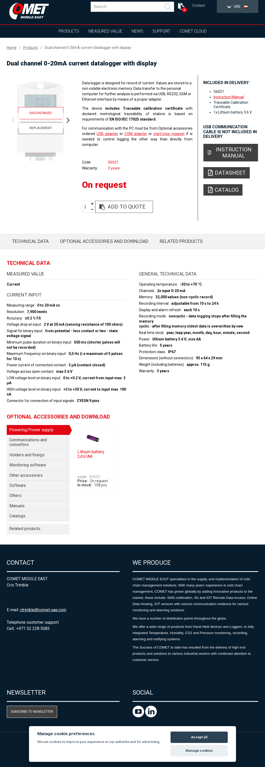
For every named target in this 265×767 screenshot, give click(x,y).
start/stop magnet (169, 134)
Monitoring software (27, 465)
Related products (181, 241)
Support (161, 31)
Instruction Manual (229, 97)
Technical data (30, 241)
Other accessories (26, 475)
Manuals (17, 505)
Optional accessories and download (104, 241)
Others (15, 495)
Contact (198, 5)
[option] (41, 120)
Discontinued (41, 113)
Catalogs (17, 515)
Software (17, 485)
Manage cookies (199, 751)
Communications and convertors (28, 442)
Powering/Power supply (31, 429)
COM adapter (135, 134)
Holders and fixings (27, 454)
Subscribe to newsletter (32, 711)
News (137, 31)
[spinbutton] (87, 207)
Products (68, 31)
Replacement (41, 128)
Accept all (199, 737)
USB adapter (107, 134)
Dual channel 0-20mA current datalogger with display (88, 48)
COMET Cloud (193, 31)
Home (12, 48)
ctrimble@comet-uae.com (43, 609)
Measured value (105, 31)
